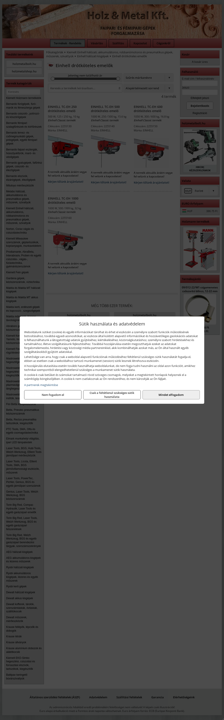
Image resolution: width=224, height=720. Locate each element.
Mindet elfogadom (171, 395)
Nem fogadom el (53, 395)
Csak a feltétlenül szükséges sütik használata (112, 395)
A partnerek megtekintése (41, 385)
